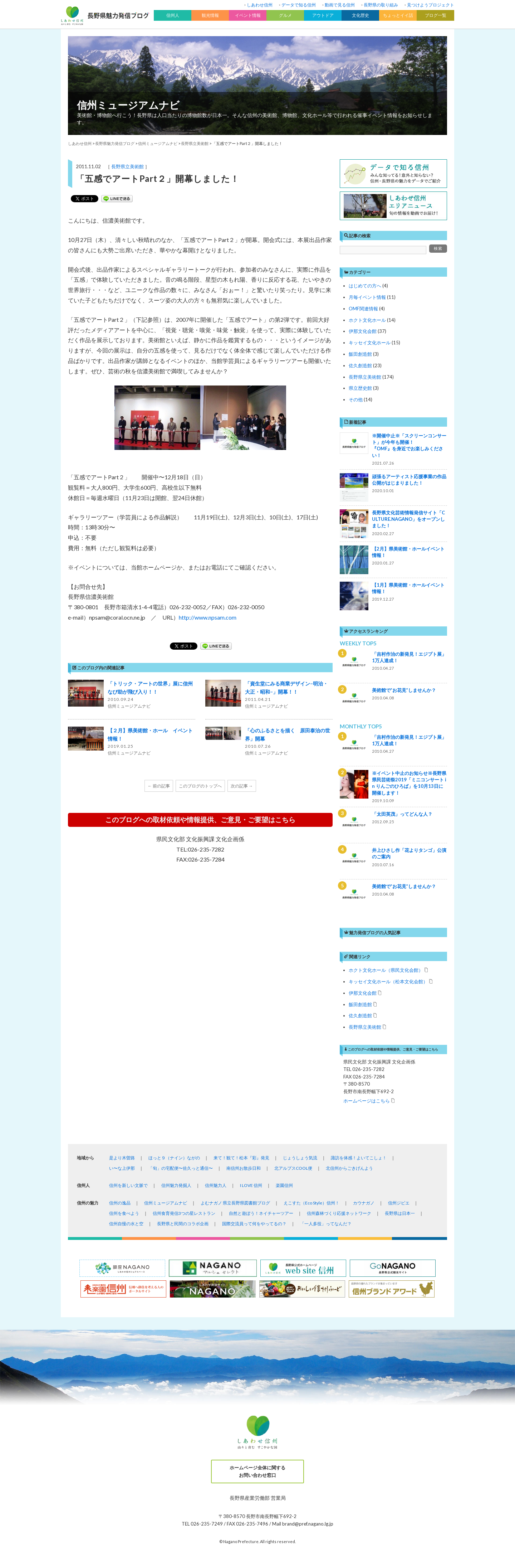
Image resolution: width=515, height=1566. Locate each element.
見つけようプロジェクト (430, 5)
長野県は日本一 (400, 1213)
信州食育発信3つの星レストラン (184, 1213)
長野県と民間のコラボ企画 (183, 1223)
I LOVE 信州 (251, 1185)
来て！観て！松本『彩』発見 (241, 1157)
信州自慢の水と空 (126, 1223)
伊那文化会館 (363, 331)
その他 (356, 399)
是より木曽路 (122, 1157)
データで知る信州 (298, 5)
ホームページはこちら (366, 1100)
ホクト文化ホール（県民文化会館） (386, 970)
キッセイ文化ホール (370, 342)
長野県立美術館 (127, 166)
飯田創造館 (360, 354)
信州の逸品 (120, 1203)
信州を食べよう (124, 1213)
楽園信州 (284, 1185)
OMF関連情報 (363, 308)
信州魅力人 (215, 1185)
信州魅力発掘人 (176, 1185)
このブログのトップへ (200, 786)
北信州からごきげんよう (349, 1168)
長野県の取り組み (381, 5)
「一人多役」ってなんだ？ (326, 1223)
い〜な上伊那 (122, 1168)
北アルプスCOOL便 (293, 1168)
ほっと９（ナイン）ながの (174, 1157)
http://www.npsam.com (207, 617)
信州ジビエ (398, 1203)
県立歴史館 (360, 388)
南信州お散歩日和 (243, 1168)
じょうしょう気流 (300, 1157)
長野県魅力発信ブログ (114, 143)
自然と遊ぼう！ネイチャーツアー (261, 1213)
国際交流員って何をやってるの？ (254, 1223)
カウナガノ (363, 1203)
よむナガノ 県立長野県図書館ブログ (235, 1203)
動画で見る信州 (340, 5)
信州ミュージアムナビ (128, 105)
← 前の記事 (159, 786)
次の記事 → (242, 786)
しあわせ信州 (260, 5)
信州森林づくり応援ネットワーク (339, 1213)
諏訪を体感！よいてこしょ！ (359, 1157)
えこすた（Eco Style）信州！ (311, 1203)
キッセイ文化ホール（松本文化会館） (388, 981)
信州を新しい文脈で (128, 1185)
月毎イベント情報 (367, 297)
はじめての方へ (365, 286)
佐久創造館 (360, 365)
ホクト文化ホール (367, 320)
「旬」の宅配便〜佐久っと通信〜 (180, 1168)
